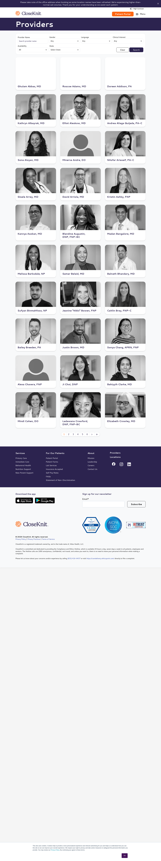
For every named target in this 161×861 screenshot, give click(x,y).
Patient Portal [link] (123, 14)
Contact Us (92, 469)
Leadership (92, 461)
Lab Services (51, 465)
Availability (22, 46)
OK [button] (125, 855)
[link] (28, 12)
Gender (52, 37)
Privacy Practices (34, 539)
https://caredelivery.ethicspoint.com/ (100, 558)
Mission (91, 458)
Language (85, 37)
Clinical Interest (119, 37)
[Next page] (92, 434)
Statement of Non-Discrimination (60, 480)
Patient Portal (52, 458)
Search (136, 49)
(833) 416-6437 (73, 558)
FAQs (48, 476)
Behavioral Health (23, 465)
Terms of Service (48, 539)
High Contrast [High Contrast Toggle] (137, 9)
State (51, 46)
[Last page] (97, 434)
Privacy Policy (55, 850)
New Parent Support (24, 472)
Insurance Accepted (54, 469)
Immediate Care (22, 461)
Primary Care (21, 458)
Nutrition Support (23, 469)
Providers (115, 453)
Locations (115, 457)
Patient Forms (52, 461)
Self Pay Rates (52, 472)
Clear (122, 49)
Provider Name (24, 37)
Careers (91, 465)
